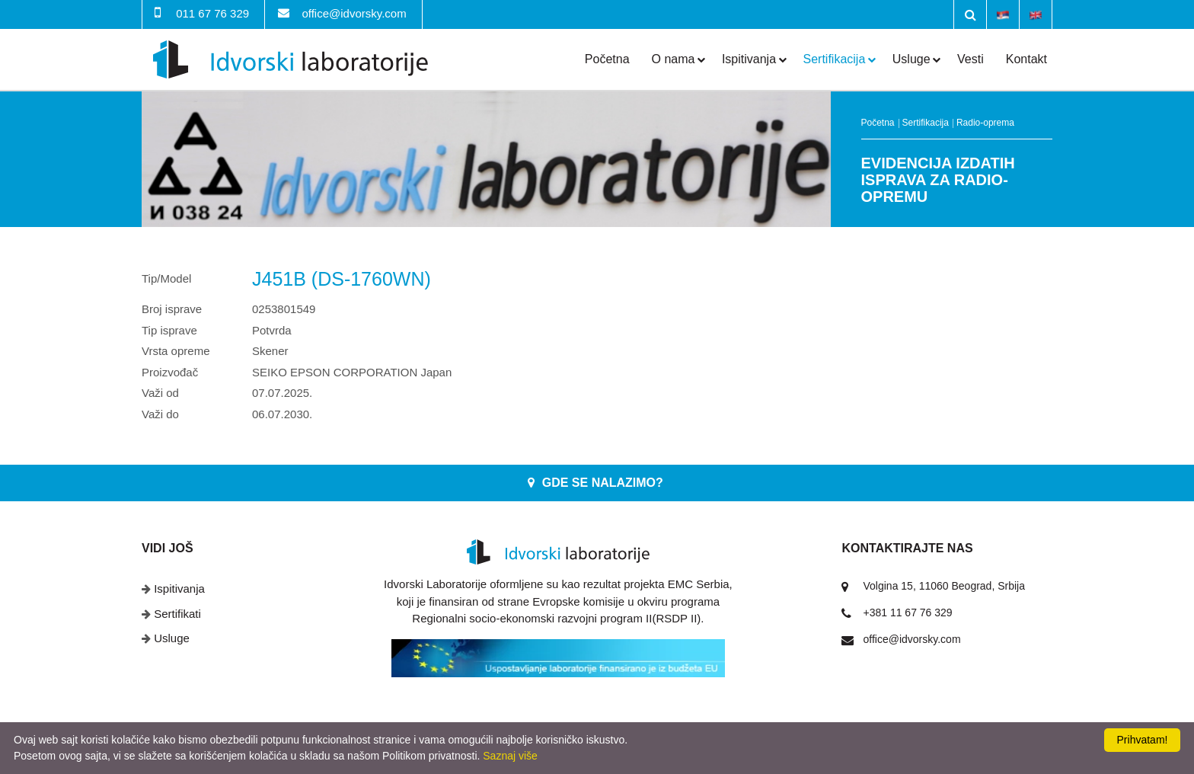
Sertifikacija (834, 59)
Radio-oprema (985, 122)
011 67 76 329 (212, 13)
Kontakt (1026, 59)
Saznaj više (510, 756)
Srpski (1003, 14)
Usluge (911, 59)
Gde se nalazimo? (602, 482)
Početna (607, 59)
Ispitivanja (749, 59)
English (1036, 14)
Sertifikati (177, 613)
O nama (673, 59)
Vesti (970, 59)
